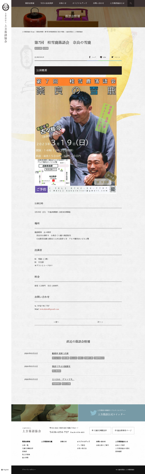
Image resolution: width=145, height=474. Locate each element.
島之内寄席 (26, 454)
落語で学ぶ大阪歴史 (61, 366)
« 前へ (56, 322)
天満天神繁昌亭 (99, 430)
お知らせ (62, 3)
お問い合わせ (98, 3)
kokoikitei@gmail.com (49, 309)
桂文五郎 (38, 48)
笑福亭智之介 (99, 358)
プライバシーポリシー (29, 469)
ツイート (117, 57)
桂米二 (80, 358)
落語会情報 (29, 3)
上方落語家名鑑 (46, 441)
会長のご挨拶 (120, 445)
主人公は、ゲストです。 (63, 379)
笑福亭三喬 (89, 358)
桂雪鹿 (45, 48)
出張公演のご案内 (102, 445)
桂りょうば (56, 358)
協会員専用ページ (123, 430)
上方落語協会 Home (28, 32)
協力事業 (25, 457)
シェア (94, 57)
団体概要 (118, 451)
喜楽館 (24, 451)
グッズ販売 (81, 445)
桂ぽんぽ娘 (66, 384)
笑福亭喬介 (56, 384)
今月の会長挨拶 (46, 3)
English (6, 469)
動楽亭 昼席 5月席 (60, 354)
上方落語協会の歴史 (122, 448)
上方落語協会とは (117, 3)
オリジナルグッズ (79, 3)
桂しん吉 (73, 358)
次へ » (100, 322)
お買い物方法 (82, 448)
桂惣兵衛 (65, 358)
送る (104, 57)
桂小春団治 (56, 371)
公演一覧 (25, 445)
